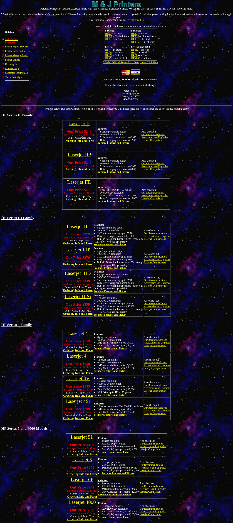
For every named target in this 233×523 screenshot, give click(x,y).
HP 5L (134, 49)
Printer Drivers (12, 59)
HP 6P (134, 55)
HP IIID (135, 39)
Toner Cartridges (13, 77)
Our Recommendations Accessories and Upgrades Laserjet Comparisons (154, 137)
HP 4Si (108, 58)
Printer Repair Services (16, 46)
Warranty (51, 14)
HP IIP (108, 36)
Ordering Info (12, 64)
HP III (134, 33)
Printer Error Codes (15, 51)
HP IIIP (135, 36)
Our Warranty (12, 68)
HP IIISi (135, 42)
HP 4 (107, 49)
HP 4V (108, 55)
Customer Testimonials (16, 72)
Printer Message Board (16, 55)
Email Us (139, 20)
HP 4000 (135, 58)
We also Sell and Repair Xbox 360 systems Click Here (130, 62)
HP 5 (133, 52)
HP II (108, 33)
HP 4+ (108, 52)
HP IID (108, 39)
